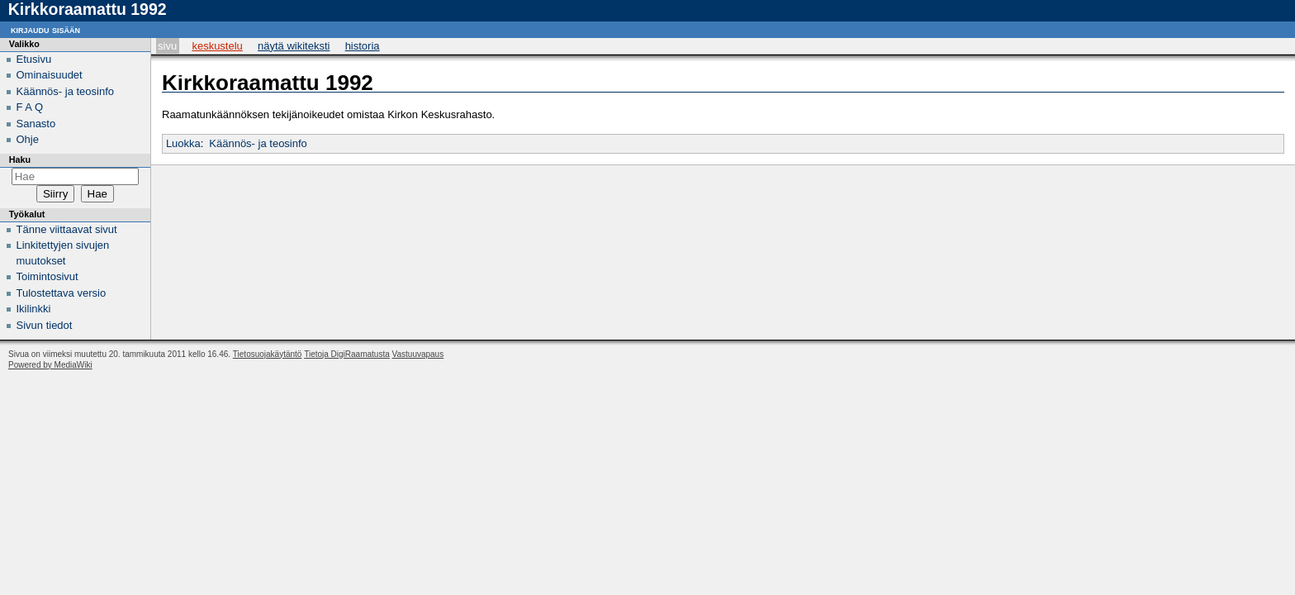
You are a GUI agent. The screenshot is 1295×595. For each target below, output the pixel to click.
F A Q (30, 107)
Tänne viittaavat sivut (67, 229)
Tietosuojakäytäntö (267, 354)
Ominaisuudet (50, 75)
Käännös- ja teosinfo (258, 143)
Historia (362, 46)
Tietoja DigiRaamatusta (347, 354)
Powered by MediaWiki (50, 364)
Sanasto (36, 123)
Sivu (167, 46)
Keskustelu (217, 46)
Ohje (28, 139)
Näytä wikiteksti (294, 46)
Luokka (183, 143)
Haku (20, 159)
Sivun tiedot (45, 325)
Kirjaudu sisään (45, 29)
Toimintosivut (47, 276)
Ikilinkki (34, 308)
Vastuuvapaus (418, 354)
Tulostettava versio (62, 293)
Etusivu (34, 59)
